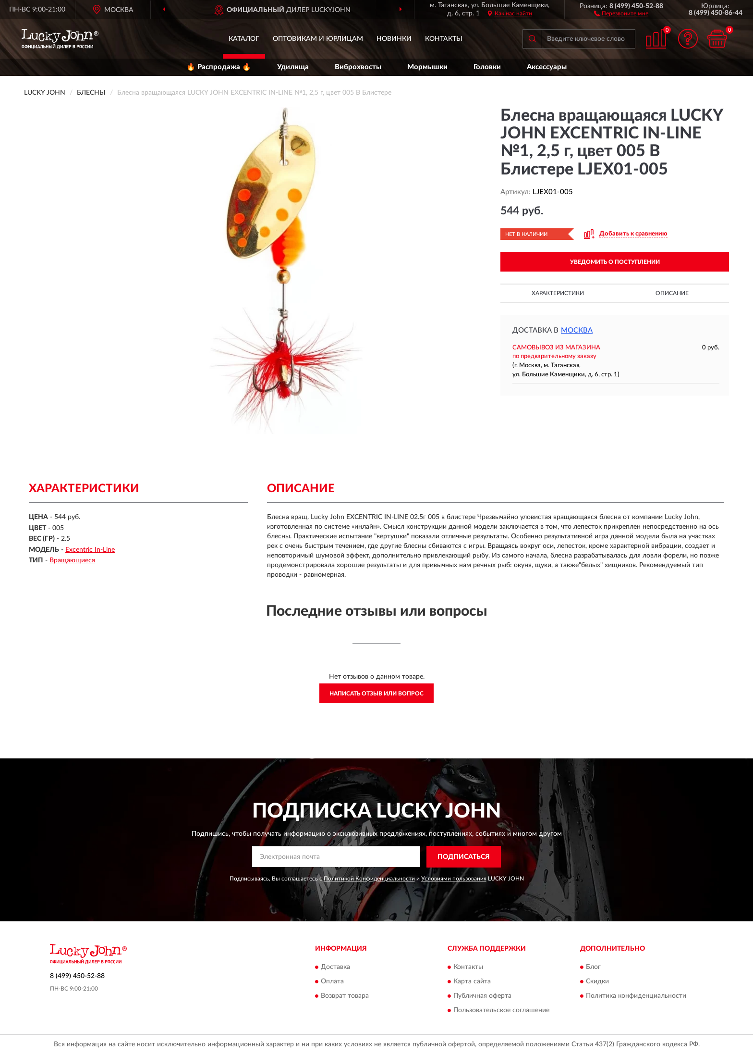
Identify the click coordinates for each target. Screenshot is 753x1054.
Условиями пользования (453, 878)
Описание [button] (672, 293)
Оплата (332, 982)
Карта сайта (472, 982)
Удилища (293, 67)
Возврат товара (345, 996)
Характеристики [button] (558, 293)
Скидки (597, 982)
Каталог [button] (244, 39)
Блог (593, 967)
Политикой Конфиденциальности (369, 878)
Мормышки (427, 67)
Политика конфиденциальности (636, 996)
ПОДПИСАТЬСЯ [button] (463, 857)
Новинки (394, 39)
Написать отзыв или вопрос (376, 693)
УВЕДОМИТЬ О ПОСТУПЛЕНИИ (615, 262)
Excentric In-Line (90, 549)
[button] (621, 13)
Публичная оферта (482, 996)
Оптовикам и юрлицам (318, 39)
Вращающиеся (72, 560)
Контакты (443, 39)
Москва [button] (577, 330)
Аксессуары (547, 67)
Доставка (335, 967)
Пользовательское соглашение (501, 1010)
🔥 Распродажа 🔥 (218, 67)
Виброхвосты (358, 67)
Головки (487, 67)
